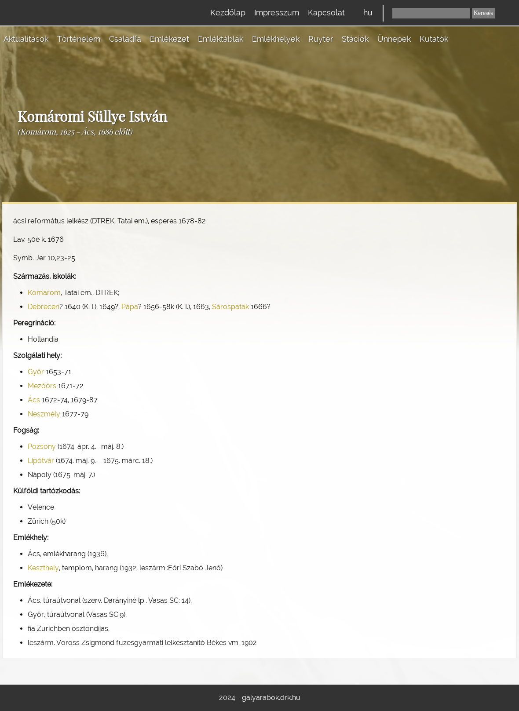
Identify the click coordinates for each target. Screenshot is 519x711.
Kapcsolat (326, 12)
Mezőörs (42, 386)
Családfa (125, 39)
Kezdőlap (227, 12)
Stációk (355, 39)
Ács (34, 400)
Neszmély (44, 414)
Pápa (129, 307)
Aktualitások (26, 39)
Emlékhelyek (276, 39)
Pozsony (42, 446)
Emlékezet (169, 39)
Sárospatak (230, 307)
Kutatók (434, 39)
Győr (36, 372)
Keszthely (43, 568)
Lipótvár (41, 460)
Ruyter (320, 39)
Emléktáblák (220, 39)
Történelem (78, 39)
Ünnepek (394, 39)
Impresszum (276, 12)
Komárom (44, 292)
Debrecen (43, 307)
